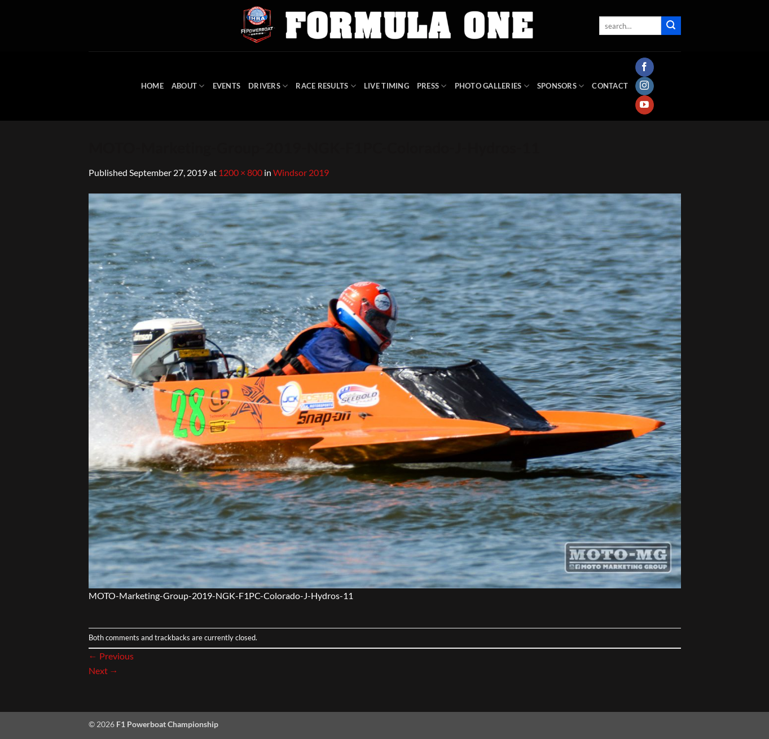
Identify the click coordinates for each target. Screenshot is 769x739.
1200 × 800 (240, 172)
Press (432, 86)
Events (227, 85)
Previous (111, 655)
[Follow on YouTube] (644, 105)
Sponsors (561, 86)
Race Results (326, 86)
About (188, 86)
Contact (610, 85)
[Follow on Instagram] (644, 86)
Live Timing (386, 85)
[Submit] (670, 26)
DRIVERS (268, 86)
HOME (152, 85)
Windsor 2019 (301, 172)
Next (103, 670)
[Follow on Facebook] (644, 67)
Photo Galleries (492, 86)
